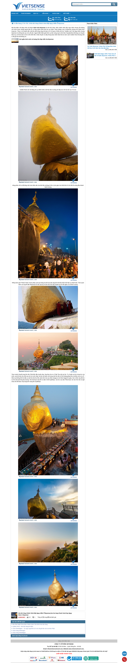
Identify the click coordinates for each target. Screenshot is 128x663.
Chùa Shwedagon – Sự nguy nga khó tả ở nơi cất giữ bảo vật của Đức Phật (34, 628)
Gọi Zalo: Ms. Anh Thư (50, 19)
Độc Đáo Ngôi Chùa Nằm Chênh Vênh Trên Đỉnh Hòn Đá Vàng (30, 624)
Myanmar (43, 27)
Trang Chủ (33, 6)
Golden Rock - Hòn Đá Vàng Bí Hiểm (23, 626)
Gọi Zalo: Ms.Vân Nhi (66, 19)
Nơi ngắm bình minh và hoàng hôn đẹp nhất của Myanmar (32, 40)
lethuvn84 (53, 19)
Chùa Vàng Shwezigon (19, 630)
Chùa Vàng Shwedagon (19, 632)
